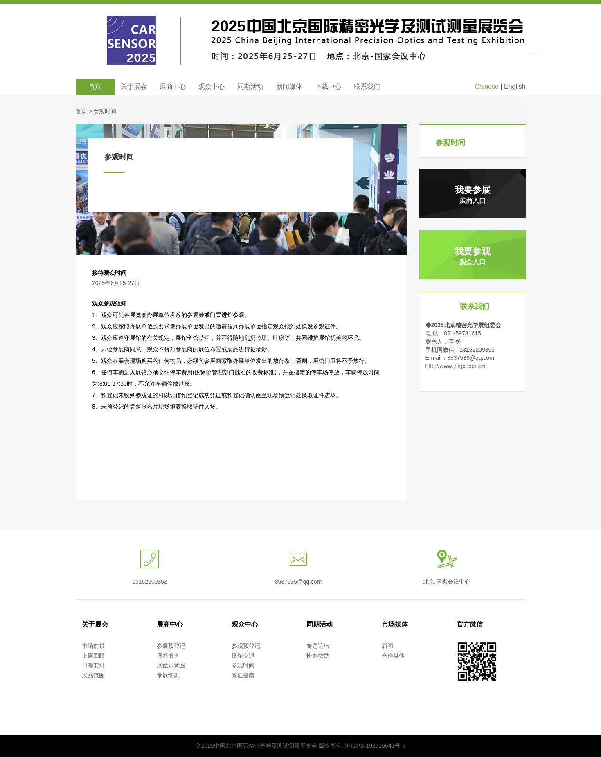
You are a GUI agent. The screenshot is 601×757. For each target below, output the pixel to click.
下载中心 (328, 86)
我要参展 (473, 194)
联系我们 (367, 86)
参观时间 (104, 111)
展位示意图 (171, 665)
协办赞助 (317, 655)
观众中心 (211, 86)
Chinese (487, 86)
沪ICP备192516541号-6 (375, 745)
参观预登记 (246, 645)
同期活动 (250, 86)
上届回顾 (93, 655)
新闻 (387, 645)
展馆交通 (243, 655)
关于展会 (134, 86)
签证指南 (243, 675)
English (514, 86)
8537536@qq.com (298, 581)
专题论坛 (317, 645)
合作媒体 (393, 655)
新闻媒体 (289, 86)
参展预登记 (171, 645)
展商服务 (168, 655)
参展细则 (168, 675)
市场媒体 (395, 624)
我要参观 (473, 255)
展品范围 (93, 675)
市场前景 (93, 645)
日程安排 (93, 665)
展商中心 (173, 86)
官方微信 (470, 624)
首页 (94, 86)
